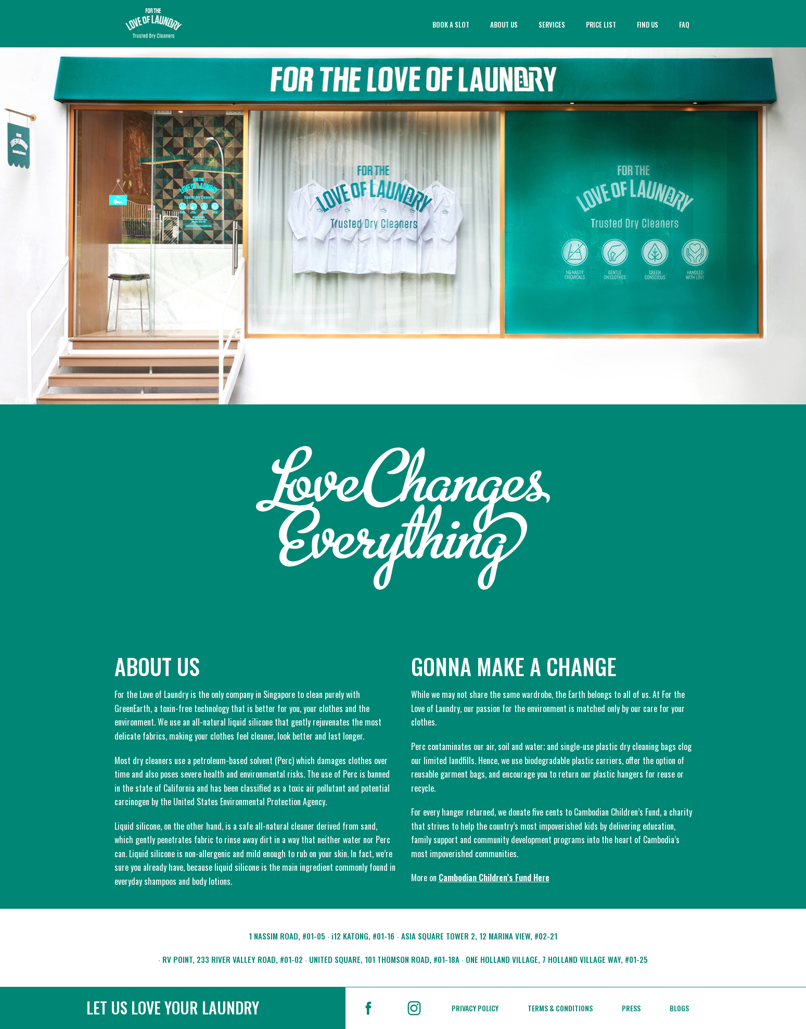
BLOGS (679, 1007)
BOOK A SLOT (450, 24)
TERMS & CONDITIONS (560, 1007)
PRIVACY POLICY (475, 1007)
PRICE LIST (601, 24)
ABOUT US (504, 24)
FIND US (647, 24)
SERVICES (552, 24)
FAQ (684, 24)
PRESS (631, 1007)
